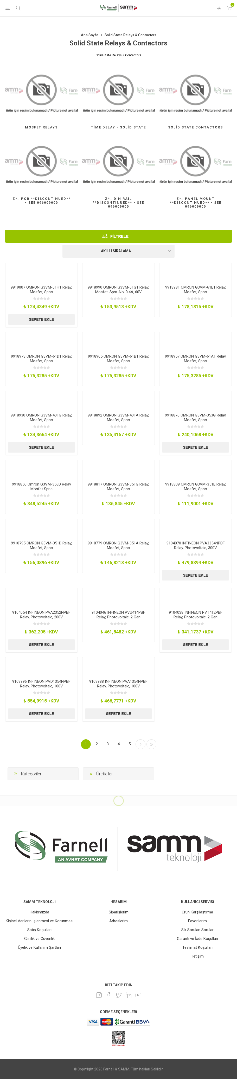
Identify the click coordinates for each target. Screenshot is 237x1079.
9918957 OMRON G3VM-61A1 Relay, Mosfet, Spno (195, 358)
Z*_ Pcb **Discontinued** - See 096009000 (41, 200)
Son (151, 744)
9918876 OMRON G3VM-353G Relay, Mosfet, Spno (195, 417)
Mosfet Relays (41, 127)
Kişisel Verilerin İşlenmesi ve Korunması (39, 921)
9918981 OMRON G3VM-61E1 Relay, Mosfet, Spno (195, 289)
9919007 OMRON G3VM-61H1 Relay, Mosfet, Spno (41, 289)
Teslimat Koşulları (197, 947)
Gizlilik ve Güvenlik (39, 938)
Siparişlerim (119, 912)
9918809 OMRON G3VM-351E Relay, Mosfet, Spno (195, 486)
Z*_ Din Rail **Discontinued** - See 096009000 (118, 202)
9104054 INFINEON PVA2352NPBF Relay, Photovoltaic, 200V (41, 614)
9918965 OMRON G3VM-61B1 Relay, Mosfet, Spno (118, 358)
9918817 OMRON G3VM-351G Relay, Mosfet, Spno (118, 486)
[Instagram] (99, 995)
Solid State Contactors (195, 127)
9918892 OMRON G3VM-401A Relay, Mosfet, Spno (118, 417)
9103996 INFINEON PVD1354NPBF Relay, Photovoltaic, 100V (41, 683)
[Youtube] (138, 995)
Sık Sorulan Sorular (197, 929)
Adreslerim (118, 921)
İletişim (197, 956)
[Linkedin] (128, 995)
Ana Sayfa (89, 35)
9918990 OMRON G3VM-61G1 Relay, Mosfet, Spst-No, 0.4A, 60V (118, 289)
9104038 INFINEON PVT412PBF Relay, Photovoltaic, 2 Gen (195, 614)
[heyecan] (118, 995)
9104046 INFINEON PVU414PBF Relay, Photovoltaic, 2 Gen (118, 614)
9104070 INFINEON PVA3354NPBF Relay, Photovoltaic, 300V (195, 545)
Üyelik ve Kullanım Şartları (39, 947)
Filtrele (119, 236)
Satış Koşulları (39, 929)
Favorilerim (197, 921)
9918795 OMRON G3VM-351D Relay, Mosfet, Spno (41, 545)
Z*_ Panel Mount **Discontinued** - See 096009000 (195, 202)
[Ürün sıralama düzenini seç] (118, 251)
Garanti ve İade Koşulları (197, 938)
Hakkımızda (39, 912)
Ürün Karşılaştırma (197, 912)
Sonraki (140, 744)
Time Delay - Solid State (118, 127)
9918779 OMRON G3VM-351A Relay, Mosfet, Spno (118, 545)
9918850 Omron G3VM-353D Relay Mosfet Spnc (41, 486)
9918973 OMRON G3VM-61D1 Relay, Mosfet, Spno (41, 358)
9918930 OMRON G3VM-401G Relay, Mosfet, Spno (41, 417)
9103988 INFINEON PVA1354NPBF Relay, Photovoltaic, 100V (118, 683)
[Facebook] (109, 995)
